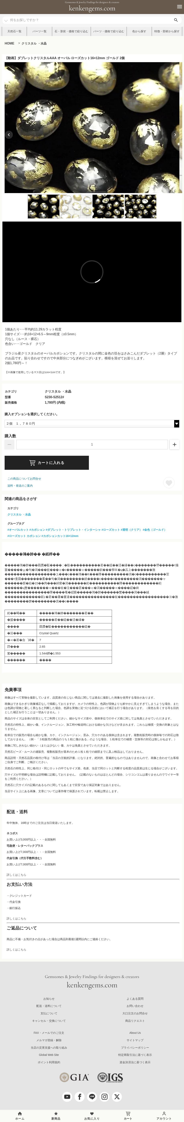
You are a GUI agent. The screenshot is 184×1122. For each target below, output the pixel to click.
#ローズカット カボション (24, 536)
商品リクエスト (135, 1020)
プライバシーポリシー (135, 1047)
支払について (49, 1013)
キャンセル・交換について (49, 1020)
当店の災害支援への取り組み (49, 1047)
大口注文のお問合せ (135, 1013)
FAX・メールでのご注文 (49, 1032)
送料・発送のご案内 (20, 485)
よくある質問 (135, 998)
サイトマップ (135, 1040)
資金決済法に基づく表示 (135, 1062)
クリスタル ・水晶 (33, 43)
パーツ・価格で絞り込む (108, 31)
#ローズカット (111, 529)
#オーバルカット (18, 529)
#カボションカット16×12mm (60, 536)
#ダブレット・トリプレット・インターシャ (73, 529)
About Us (135, 1032)
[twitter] (117, 1097)
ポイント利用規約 (49, 1062)
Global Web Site (49, 1054)
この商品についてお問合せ (24, 478)
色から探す (139, 31)
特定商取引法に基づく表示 (135, 1054)
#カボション (37, 529)
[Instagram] (105, 1097)
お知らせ (49, 998)
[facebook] (80, 1097)
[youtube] (67, 1097)
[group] (92, 127)
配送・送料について (49, 1006)
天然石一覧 (14, 31)
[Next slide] (175, 135)
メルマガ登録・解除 (49, 1040)
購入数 (10, 436)
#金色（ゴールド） (155, 529)
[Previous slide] (9, 135)
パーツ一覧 (40, 31)
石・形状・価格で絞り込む (71, 31)
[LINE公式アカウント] (92, 1097)
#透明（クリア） (131, 529)
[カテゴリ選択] (6, 18)
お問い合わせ (135, 1006)
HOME (9, 43)
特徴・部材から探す (167, 31)
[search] (176, 20)
